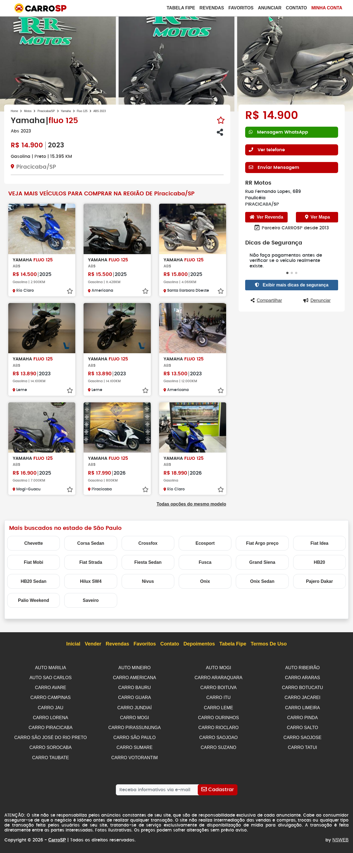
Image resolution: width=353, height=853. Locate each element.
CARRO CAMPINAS (50, 696)
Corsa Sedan (90, 543)
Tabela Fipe (181, 8)
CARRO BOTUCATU (302, 687)
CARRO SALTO (302, 726)
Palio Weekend (33, 600)
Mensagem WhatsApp (278, 132)
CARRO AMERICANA (134, 677)
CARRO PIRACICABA (51, 726)
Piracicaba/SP (46, 111)
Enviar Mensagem (273, 167)
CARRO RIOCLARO (218, 726)
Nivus (148, 581)
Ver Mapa (317, 217)
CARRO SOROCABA (51, 745)
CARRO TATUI (302, 745)
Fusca (205, 562)
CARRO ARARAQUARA (218, 677)
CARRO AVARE (50, 687)
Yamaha (66, 111)
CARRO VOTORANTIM (134, 755)
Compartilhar (266, 295)
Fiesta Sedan (148, 562)
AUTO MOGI (218, 667)
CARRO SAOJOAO (218, 735)
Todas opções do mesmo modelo (191, 504)
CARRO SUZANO (218, 745)
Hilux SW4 (90, 581)
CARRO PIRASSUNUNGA (134, 726)
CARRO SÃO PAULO (134, 735)
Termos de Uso (269, 644)
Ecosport (205, 543)
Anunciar (269, 8)
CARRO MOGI (134, 716)
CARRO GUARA (134, 696)
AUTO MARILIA (50, 667)
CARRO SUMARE (134, 745)
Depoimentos (199, 644)
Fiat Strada (90, 562)
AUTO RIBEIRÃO (302, 667)
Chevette (33, 543)
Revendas (211, 8)
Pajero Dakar (319, 581)
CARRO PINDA (302, 716)
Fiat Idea (319, 543)
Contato (296, 8)
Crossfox (147, 543)
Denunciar (317, 295)
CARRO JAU (50, 706)
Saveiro (91, 600)
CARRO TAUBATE (50, 755)
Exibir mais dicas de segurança (291, 279)
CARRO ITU (218, 696)
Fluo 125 (82, 111)
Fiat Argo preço (262, 543)
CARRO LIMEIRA (302, 706)
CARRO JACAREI (302, 696)
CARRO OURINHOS (218, 716)
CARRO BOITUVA (218, 687)
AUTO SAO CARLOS (51, 677)
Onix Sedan (262, 581)
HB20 (319, 562)
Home (14, 111)
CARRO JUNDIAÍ (134, 706)
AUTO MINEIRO (134, 667)
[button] (287, 267)
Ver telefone (267, 150)
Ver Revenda (266, 217)
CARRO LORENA (50, 716)
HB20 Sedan (33, 581)
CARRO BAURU (134, 687)
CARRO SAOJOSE (303, 735)
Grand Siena (262, 562)
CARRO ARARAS (302, 677)
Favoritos (240, 8)
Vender (93, 644)
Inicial (73, 644)
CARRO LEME (218, 706)
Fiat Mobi (33, 562)
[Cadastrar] (217, 787)
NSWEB (340, 837)
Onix (205, 581)
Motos (27, 111)
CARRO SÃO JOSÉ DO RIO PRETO (50, 735)
